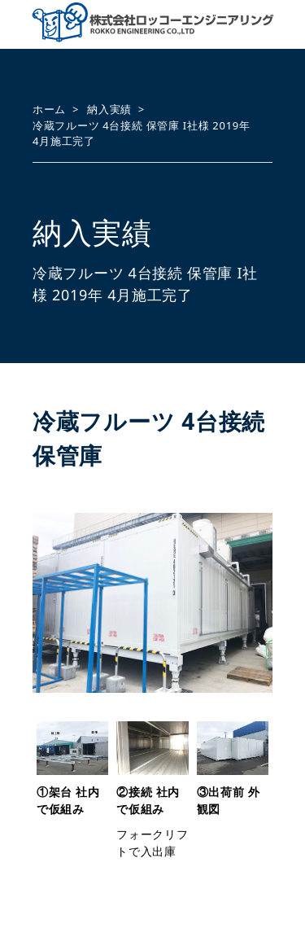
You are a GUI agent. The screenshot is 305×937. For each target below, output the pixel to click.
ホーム (49, 109)
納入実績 (109, 109)
